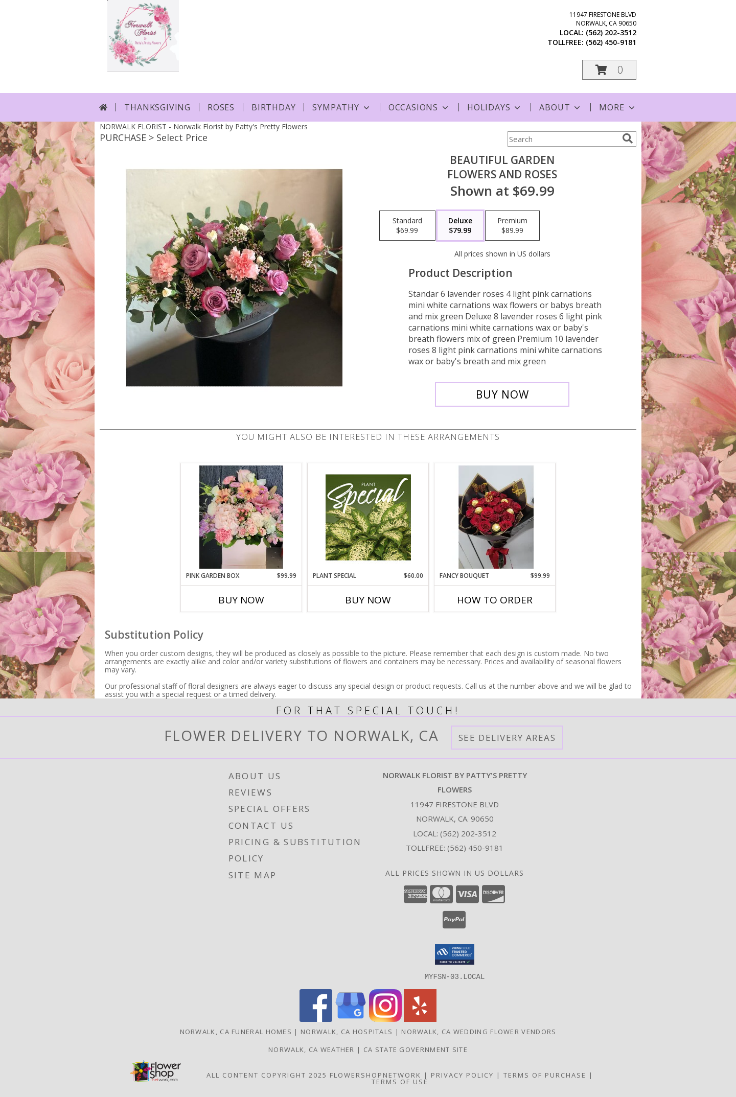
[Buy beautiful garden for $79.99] (502, 394)
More (617, 107)
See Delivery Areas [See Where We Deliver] (507, 737)
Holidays (494, 107)
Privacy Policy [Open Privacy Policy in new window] (462, 1074)
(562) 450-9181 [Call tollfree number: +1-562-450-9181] (611, 42)
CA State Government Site (415, 1049)
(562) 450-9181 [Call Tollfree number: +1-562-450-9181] (475, 848)
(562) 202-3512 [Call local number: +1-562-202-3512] (611, 32)
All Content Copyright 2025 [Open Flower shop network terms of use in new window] (266, 1074)
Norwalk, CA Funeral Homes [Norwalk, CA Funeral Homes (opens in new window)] (236, 1031)
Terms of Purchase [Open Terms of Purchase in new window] (544, 1074)
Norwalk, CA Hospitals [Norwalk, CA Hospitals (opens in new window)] (347, 1031)
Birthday (273, 107)
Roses (221, 107)
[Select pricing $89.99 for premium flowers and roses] (512, 226)
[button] (609, 70)
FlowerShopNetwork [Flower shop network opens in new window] (375, 1074)
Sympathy (341, 107)
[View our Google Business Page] (350, 1018)
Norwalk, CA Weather (311, 1049)
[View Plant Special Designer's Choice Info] (368, 517)
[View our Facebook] (316, 1018)
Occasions (419, 107)
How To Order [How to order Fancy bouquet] (495, 599)
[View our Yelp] (420, 1018)
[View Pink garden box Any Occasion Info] (241, 517)
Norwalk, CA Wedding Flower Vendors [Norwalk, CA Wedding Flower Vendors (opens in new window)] (478, 1031)
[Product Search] (562, 139)
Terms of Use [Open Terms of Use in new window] (400, 1081)
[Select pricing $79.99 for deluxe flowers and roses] (460, 226)
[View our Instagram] (385, 1018)
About (560, 107)
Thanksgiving (157, 107)
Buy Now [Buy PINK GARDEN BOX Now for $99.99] (241, 599)
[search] (627, 138)
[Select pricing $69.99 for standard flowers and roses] (407, 226)
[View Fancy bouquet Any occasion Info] (495, 517)
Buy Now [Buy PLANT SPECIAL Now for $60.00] (368, 599)
